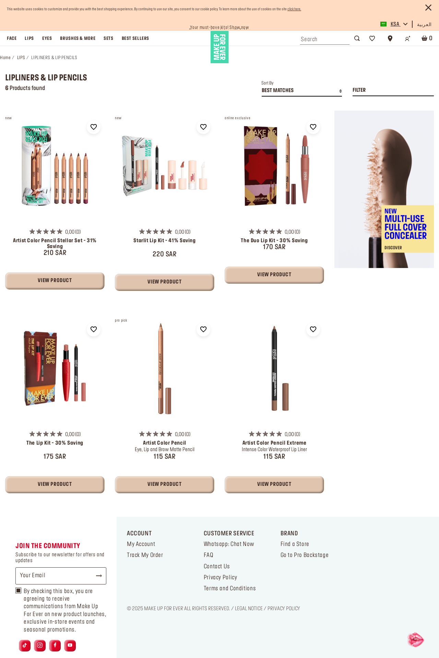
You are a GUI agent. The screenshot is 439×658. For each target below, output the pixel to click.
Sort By (267, 83)
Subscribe (96, 575)
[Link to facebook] (55, 645)
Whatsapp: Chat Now (229, 544)
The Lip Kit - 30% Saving (54, 443)
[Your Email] (60, 575)
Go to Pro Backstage (305, 555)
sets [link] (108, 38)
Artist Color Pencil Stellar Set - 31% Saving (55, 243)
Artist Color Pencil (164, 443)
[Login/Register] (407, 38)
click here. (294, 9)
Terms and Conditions (230, 588)
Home (5, 58)
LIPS (21, 58)
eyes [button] (47, 38)
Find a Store (295, 544)
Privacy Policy (220, 577)
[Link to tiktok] (25, 645)
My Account (141, 544)
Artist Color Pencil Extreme (274, 443)
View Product (55, 280)
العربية (424, 24)
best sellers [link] (135, 38)
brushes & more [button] (77, 38)
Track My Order (145, 555)
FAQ (208, 555)
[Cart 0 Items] (425, 38)
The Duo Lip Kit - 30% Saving (274, 240)
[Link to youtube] (70, 645)
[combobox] (324, 38)
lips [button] (29, 38)
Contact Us (217, 566)
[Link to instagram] (40, 645)
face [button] (11, 38)
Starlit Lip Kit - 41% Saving (164, 240)
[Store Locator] (390, 38)
